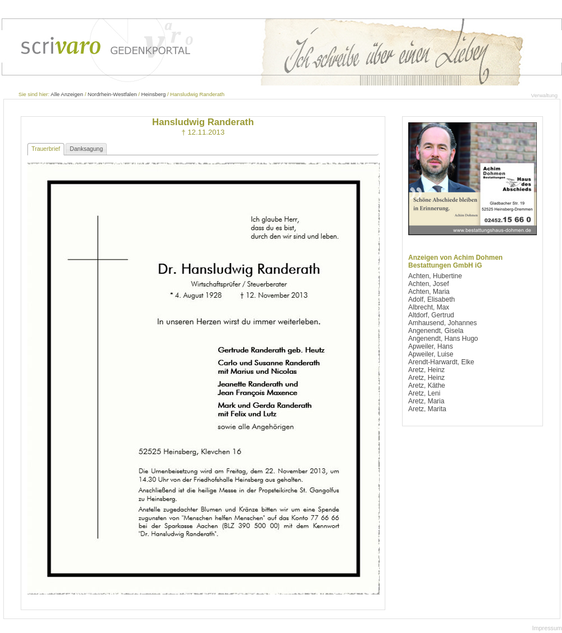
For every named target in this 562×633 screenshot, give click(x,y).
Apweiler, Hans (430, 346)
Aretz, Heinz (426, 370)
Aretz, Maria (426, 401)
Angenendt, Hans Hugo (443, 338)
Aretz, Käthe (426, 385)
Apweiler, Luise (431, 354)
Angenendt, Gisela (436, 331)
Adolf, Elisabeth (431, 299)
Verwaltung (544, 95)
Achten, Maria (429, 292)
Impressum (547, 628)
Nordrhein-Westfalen (112, 94)
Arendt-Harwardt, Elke (441, 362)
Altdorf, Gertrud (431, 315)
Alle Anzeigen (67, 94)
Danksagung (86, 148)
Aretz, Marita (427, 409)
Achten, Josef (428, 284)
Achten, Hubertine (435, 276)
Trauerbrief (45, 148)
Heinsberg (153, 94)
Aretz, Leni (424, 393)
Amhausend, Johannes (442, 323)
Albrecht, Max (428, 307)
